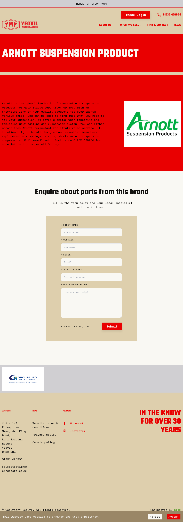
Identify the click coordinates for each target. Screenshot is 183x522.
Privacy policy (44, 435)
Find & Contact (157, 25)
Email (66, 254)
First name (69, 225)
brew (177, 510)
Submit (112, 326)
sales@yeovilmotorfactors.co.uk (15, 469)
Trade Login (135, 14)
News (177, 25)
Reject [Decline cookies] (155, 517)
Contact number (71, 269)
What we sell (131, 25)
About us (107, 25)
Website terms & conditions (45, 425)
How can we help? (74, 284)
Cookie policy (44, 442)
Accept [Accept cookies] (174, 517)
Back (8, 87)
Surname (67, 239)
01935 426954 (12, 459)
